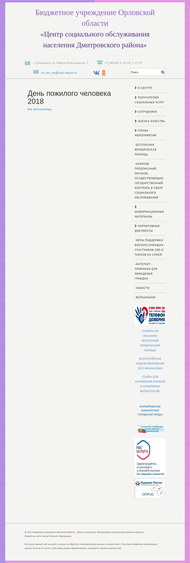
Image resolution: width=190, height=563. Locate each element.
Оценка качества (150, 121)
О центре (143, 88)
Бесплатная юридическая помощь (145, 149)
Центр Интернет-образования (56, 536)
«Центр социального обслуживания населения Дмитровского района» (95, 28)
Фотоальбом (145, 297)
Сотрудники (146, 111)
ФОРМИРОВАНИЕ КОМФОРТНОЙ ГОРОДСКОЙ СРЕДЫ (150, 410)
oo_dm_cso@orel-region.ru (59, 73)
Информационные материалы (149, 212)
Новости (142, 288)
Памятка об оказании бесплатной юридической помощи (150, 340)
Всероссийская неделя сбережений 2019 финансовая (150, 363)
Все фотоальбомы (40, 109)
